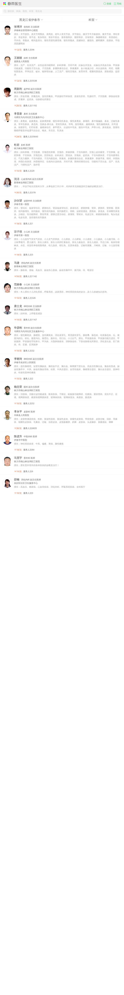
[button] (97, 6)
